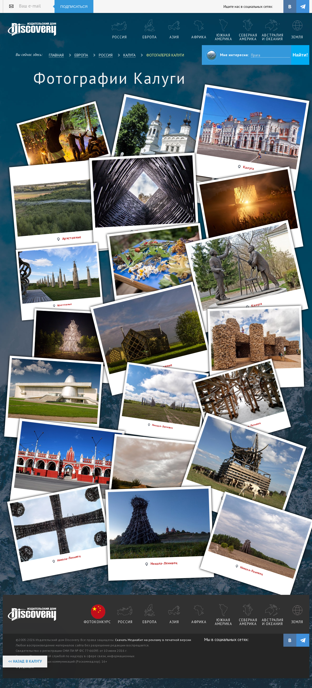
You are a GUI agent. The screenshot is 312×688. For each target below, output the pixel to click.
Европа (81, 55)
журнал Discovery (32, 615)
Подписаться (74, 7)
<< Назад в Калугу (25, 661)
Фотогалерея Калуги (165, 55)
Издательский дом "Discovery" (32, 29)
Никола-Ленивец (69, 558)
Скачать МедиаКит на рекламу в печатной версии (153, 640)
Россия (106, 55)
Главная (56, 55)
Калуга (129, 55)
